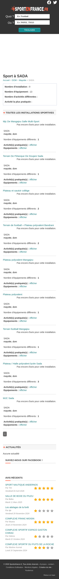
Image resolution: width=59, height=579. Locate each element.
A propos (43, 564)
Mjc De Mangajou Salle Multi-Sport (21, 121)
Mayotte (22, 80)
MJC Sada (8, 398)
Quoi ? (10, 16)
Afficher (33, 145)
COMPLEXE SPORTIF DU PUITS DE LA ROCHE (29, 544)
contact (51, 564)
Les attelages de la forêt (17, 507)
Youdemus (29, 570)
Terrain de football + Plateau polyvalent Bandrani (28, 225)
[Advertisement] (29, 53)
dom (15, 134)
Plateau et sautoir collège (16, 190)
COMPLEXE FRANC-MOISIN (19, 518)
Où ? (11, 22)
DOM (14, 80)
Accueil (6, 80)
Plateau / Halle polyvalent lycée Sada (22, 363)
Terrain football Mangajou (16, 329)
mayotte (7, 134)
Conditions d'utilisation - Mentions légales (22, 567)
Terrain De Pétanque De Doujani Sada (23, 156)
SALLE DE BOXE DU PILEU (19, 496)
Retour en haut (49, 575)
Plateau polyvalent (12, 294)
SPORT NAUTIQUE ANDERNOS (21, 485)
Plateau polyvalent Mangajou (18, 259)
